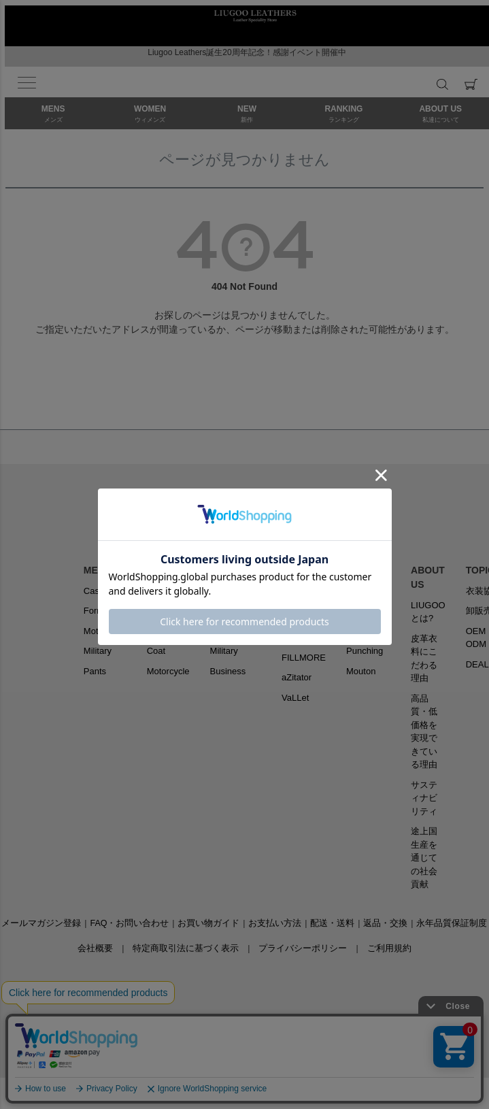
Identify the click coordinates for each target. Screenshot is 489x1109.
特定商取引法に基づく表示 (186, 948)
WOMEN (165, 570)
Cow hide (364, 611)
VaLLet (295, 698)
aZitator (296, 677)
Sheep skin (368, 591)
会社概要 (95, 948)
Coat (156, 651)
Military (98, 651)
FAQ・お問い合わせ (129, 923)
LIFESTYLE (235, 570)
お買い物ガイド (208, 923)
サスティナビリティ (424, 798)
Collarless (166, 611)
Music (221, 631)
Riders (160, 591)
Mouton (360, 671)
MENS (97, 570)
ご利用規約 (389, 948)
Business (228, 671)
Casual (97, 591)
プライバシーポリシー (302, 948)
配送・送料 (332, 923)
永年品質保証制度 (451, 923)
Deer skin (365, 631)
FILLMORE (304, 657)
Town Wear (232, 591)
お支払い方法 (274, 923)
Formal (97, 611)
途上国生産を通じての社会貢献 (424, 857)
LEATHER (368, 570)
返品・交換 (385, 923)
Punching (364, 651)
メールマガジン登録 (41, 923)
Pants (95, 671)
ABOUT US (428, 577)
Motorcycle (105, 631)
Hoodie (161, 631)
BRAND (299, 570)
